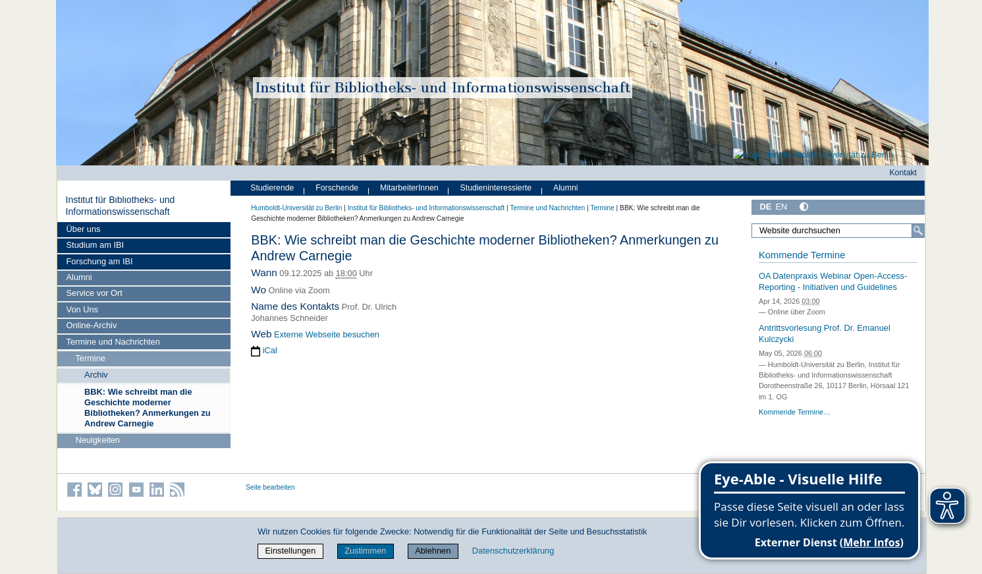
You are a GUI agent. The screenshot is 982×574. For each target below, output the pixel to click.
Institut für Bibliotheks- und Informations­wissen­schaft (120, 205)
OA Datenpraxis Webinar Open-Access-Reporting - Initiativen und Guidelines (833, 281)
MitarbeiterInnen (409, 187)
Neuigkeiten (97, 440)
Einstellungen (290, 551)
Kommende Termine (802, 255)
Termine (90, 358)
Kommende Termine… (795, 412)
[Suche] (918, 230)
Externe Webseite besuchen (326, 334)
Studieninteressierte (496, 187)
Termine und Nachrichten (113, 342)
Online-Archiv (92, 325)
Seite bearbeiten (270, 487)
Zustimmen (365, 551)
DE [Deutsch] (766, 207)
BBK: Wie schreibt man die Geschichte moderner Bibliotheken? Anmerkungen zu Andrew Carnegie (147, 407)
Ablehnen (432, 551)
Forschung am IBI (100, 261)
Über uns (84, 229)
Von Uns (82, 309)
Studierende (272, 187)
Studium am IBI (95, 245)
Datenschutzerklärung (513, 551)
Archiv (96, 375)
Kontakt (903, 172)
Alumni (79, 277)
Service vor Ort (95, 293)
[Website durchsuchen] (838, 230)
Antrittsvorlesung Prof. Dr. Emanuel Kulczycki (824, 333)
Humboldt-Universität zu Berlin (296, 208)
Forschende (336, 187)
